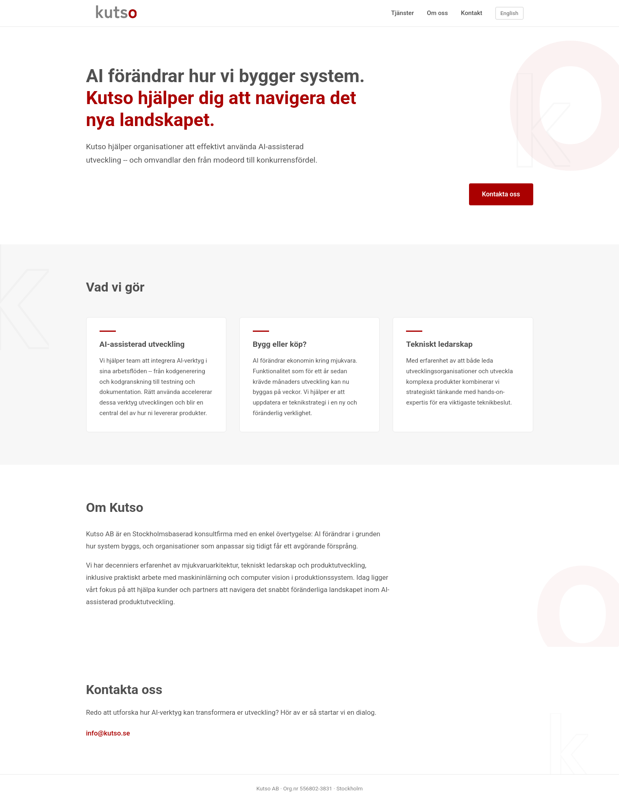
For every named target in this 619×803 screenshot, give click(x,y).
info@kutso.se (108, 733)
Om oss (437, 13)
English (509, 13)
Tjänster (402, 13)
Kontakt (471, 13)
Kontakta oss (501, 194)
